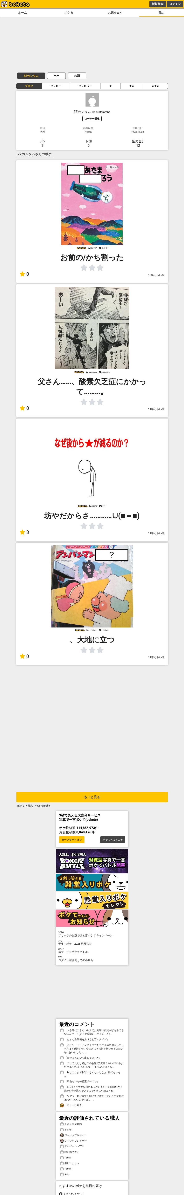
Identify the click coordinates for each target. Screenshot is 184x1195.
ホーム (22, 12)
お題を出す (115, 12)
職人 (161, 12)
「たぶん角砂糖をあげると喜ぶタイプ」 (84, 1039)
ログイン (175, 4)
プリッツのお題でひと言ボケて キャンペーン (92, 934)
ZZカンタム (31, 75)
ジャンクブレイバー (73, 1135)
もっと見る (92, 797)
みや (64, 1174)
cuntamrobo (43, 805)
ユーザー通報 (92, 118)
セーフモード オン (72, 839)
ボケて (21, 805)
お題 (77, 75)
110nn (65, 1158)
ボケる (68, 12)
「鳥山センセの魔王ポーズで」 (79, 1082)
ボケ (56, 75)
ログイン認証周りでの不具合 (92, 959)
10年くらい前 (156, 275)
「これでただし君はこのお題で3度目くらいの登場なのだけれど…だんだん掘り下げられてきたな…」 (91, 1064)
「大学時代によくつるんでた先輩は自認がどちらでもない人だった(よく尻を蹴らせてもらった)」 (92, 1032)
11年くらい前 (156, 409)
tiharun (66, 1130)
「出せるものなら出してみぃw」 (80, 1058)
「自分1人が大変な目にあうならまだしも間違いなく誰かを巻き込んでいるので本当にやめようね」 (91, 1088)
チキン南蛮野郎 (71, 1124)
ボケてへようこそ (113, 839)
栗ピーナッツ (69, 1163)
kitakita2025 (69, 1152)
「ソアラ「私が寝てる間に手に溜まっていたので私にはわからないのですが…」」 (92, 1097)
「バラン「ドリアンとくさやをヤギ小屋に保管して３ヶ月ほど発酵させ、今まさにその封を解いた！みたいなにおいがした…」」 (92, 1048)
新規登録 (157, 4)
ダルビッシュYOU (72, 1146)
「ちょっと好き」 (72, 1105)
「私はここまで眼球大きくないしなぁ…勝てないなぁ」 (90, 1074)
